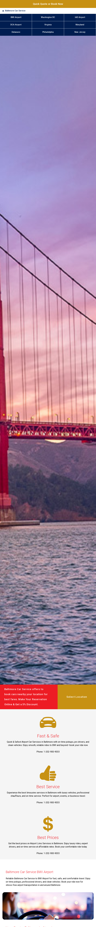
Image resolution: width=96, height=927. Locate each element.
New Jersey (79, 32)
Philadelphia (48, 32)
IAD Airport (80, 17)
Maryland (80, 25)
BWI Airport (16, 17)
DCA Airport (15, 25)
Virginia (48, 25)
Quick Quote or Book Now (48, 3)
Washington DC (48, 17)
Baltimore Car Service (15, 11)
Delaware (16, 32)
